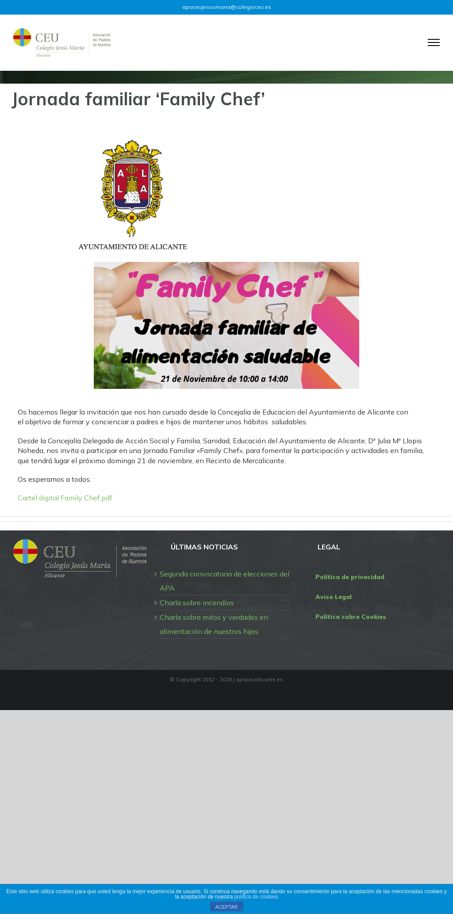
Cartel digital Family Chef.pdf (65, 497)
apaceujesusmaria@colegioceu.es (226, 7)
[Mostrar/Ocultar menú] (434, 42)
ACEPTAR (226, 907)
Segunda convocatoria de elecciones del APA (224, 580)
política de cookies (256, 897)
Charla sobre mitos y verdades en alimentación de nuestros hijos (214, 624)
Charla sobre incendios (197, 602)
